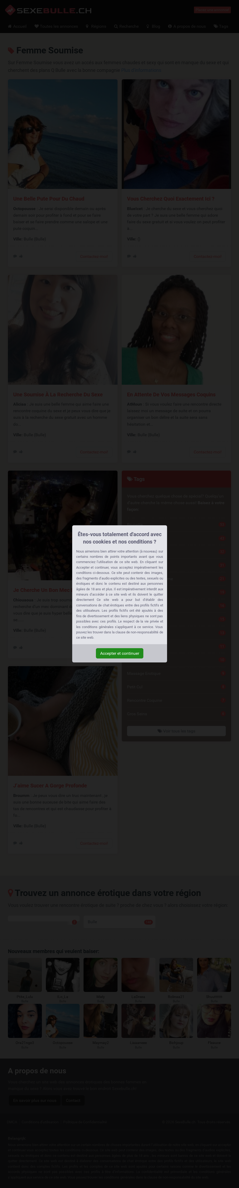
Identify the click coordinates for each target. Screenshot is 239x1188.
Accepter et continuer (119, 653)
